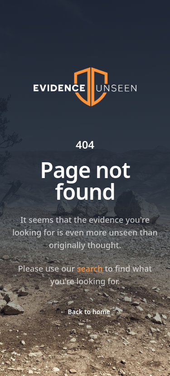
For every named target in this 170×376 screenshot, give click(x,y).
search (90, 268)
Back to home (85, 311)
